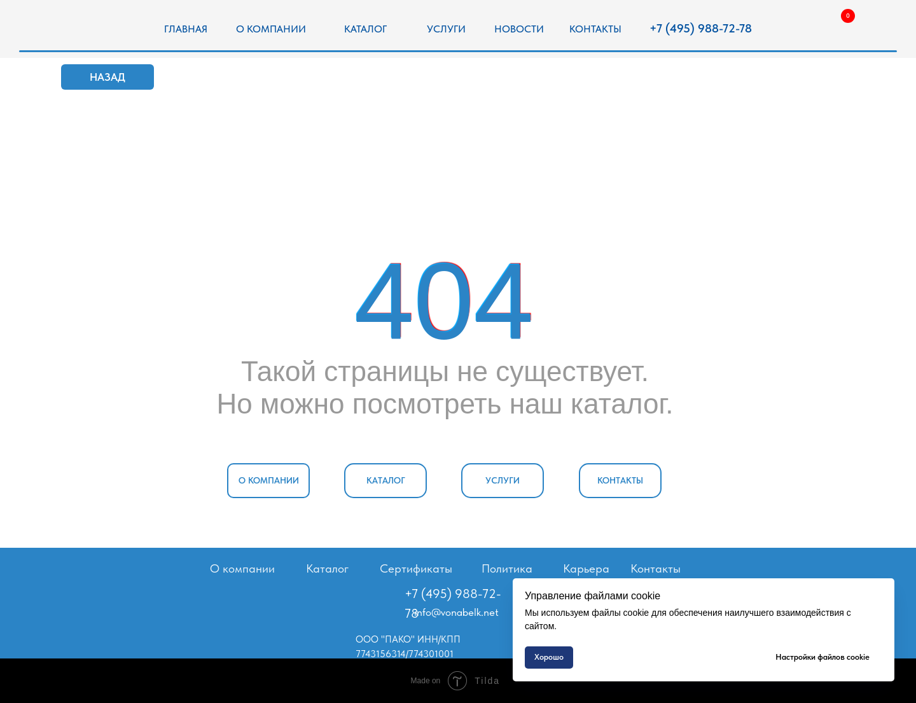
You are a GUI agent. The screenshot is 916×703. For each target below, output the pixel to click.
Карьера (586, 568)
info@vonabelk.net (456, 612)
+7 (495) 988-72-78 (700, 28)
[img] (85, 30)
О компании (242, 568)
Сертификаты (416, 568)
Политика (507, 568)
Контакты (655, 568)
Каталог (327, 568)
